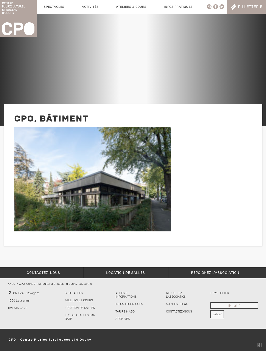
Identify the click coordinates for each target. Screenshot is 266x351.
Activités (90, 7)
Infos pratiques (178, 7)
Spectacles (54, 7)
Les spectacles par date (80, 317)
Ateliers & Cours (131, 7)
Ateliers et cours (79, 300)
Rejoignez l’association (176, 295)
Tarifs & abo (125, 311)
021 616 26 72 (17, 308)
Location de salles (80, 308)
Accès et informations (126, 295)
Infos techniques (129, 304)
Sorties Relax (177, 304)
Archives (122, 319)
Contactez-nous (179, 311)
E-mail (234, 306)
